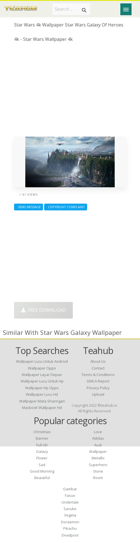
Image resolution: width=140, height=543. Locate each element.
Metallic (98, 457)
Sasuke (70, 508)
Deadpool (70, 535)
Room (98, 477)
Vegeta (70, 515)
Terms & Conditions (98, 374)
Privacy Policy (98, 387)
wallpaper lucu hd (42, 394)
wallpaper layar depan (42, 374)
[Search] (84, 10)
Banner (42, 438)
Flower (42, 457)
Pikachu (70, 528)
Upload (98, 394)
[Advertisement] (70, 91)
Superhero (98, 464)
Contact (98, 368)
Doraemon (70, 521)
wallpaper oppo (42, 368)
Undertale (70, 502)
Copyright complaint (65, 207)
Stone (98, 471)
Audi (98, 445)
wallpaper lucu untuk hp (42, 381)
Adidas (98, 438)
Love (98, 431)
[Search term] (71, 9)
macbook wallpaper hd (42, 407)
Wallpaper (98, 451)
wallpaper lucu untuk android (42, 361)
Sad (42, 464)
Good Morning (42, 471)
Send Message (28, 207)
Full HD (42, 445)
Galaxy (42, 451)
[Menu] (126, 9)
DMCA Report (98, 381)
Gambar (70, 488)
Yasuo (70, 495)
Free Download (43, 310)
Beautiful (42, 477)
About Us (98, 361)
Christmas (42, 431)
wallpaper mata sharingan (42, 401)
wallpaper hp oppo (42, 387)
